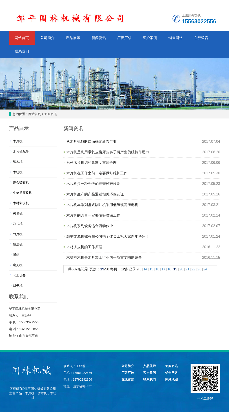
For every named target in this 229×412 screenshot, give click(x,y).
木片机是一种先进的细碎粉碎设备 (93, 184)
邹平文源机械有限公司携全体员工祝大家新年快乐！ (107, 236)
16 (157, 269)
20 (181, 269)
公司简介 (47, 38)
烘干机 (17, 285)
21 (187, 269)
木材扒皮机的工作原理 (84, 247)
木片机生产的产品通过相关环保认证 (95, 194)
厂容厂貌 (124, 38)
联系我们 (22, 51)
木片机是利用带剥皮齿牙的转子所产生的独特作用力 (107, 152)
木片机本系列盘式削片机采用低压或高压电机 (102, 205)
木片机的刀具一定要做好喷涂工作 (93, 215)
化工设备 (19, 275)
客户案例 (150, 38)
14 (145, 269)
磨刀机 (17, 265)
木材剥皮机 (21, 203)
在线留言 (201, 38)
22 (193, 269)
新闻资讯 (98, 38)
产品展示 (73, 38)
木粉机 (17, 172)
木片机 (17, 141)
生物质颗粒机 (22, 193)
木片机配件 (21, 151)
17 (163, 269)
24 (205, 269)
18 (169, 269)
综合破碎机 (21, 182)
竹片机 (17, 234)
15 (151, 269)
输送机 (17, 244)
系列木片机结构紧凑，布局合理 (91, 162)
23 (199, 269)
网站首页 (22, 38)
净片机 (17, 224)
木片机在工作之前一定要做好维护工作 (96, 173)
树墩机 (17, 213)
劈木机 (17, 162)
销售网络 (175, 38)
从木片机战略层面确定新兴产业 (91, 141)
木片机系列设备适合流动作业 (89, 226)
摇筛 (16, 254)
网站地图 (171, 379)
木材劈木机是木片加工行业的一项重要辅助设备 (104, 257)
